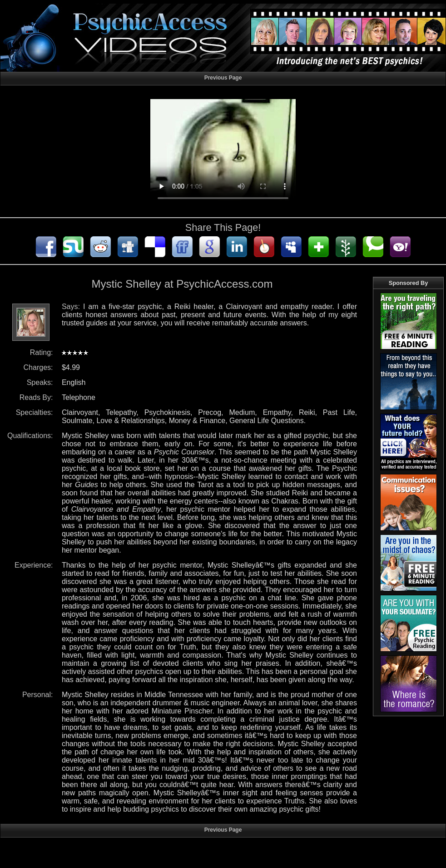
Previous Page (223, 78)
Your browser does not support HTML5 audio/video (223, 153)
